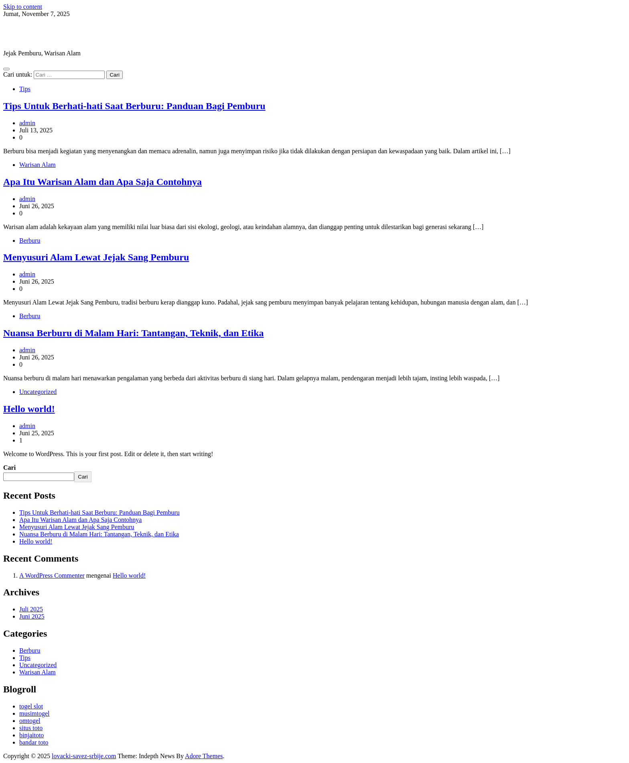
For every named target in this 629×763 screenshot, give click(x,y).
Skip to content (22, 6)
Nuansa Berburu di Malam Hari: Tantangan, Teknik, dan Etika (133, 333)
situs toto (31, 727)
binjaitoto (31, 735)
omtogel (29, 720)
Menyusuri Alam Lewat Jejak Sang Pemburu (96, 257)
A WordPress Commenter (52, 575)
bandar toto (33, 742)
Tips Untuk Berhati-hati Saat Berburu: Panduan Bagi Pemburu (134, 106)
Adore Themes (204, 756)
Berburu (29, 240)
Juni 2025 (32, 616)
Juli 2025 (31, 609)
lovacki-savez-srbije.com (70, 33)
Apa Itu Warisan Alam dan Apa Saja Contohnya (102, 182)
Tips (24, 88)
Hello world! (29, 409)
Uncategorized (38, 391)
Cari (9, 467)
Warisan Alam (37, 164)
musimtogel (34, 713)
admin (27, 123)
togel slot (31, 706)
